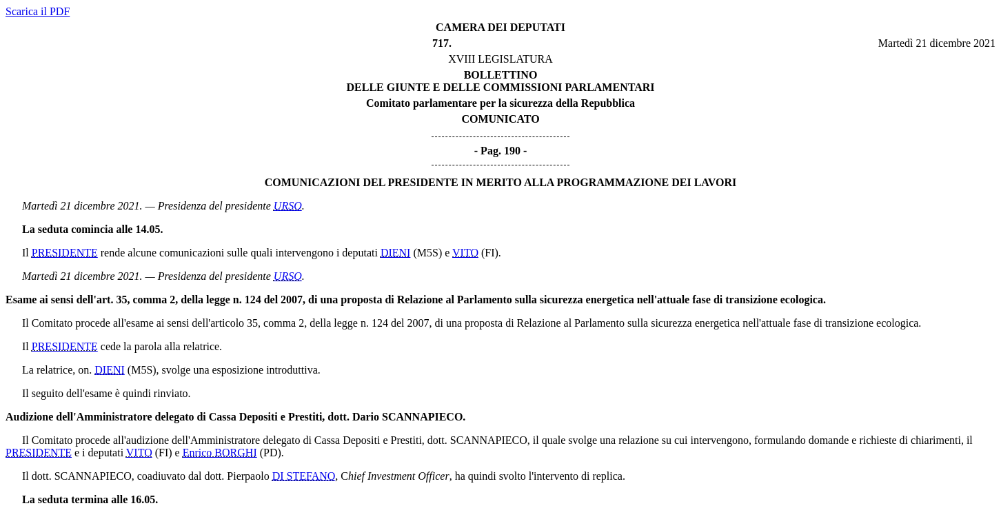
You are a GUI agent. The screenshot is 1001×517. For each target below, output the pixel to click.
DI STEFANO (304, 476)
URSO (288, 206)
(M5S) (427, 252)
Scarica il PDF (38, 11)
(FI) (489, 252)
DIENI (396, 252)
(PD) (270, 452)
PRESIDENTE (65, 252)
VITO (465, 252)
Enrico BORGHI (220, 452)
